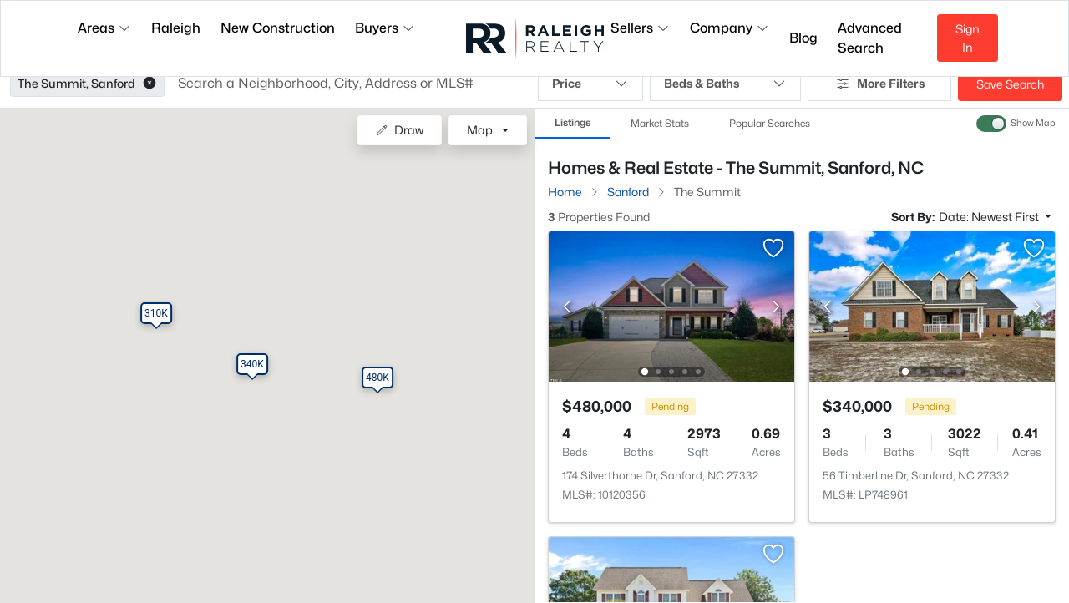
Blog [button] (803, 38)
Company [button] (729, 28)
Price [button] (590, 83)
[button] (149, 83)
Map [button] (480, 130)
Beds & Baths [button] (725, 83)
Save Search (1010, 84)
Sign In (967, 38)
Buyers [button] (385, 28)
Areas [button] (104, 28)
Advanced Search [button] (870, 38)
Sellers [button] (640, 28)
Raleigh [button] (175, 28)
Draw (399, 130)
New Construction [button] (277, 28)
